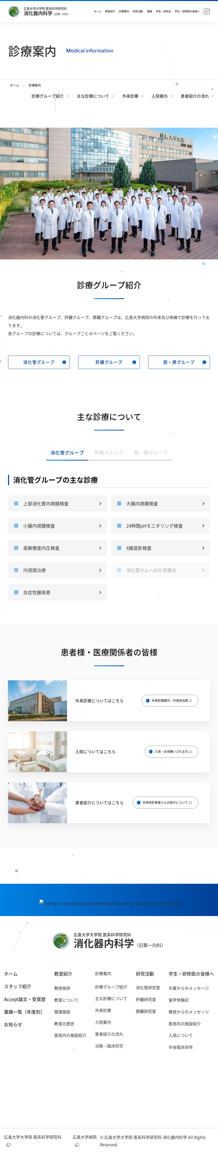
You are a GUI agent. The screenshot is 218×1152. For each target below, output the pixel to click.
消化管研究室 (148, 987)
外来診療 (130, 96)
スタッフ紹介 (17, 986)
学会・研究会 (163, 11)
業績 (149, 11)
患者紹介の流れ (195, 96)
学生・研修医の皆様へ (187, 11)
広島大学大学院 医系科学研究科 (32, 1140)
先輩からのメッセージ (189, 988)
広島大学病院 (85, 1140)
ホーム (97, 11)
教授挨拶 (62, 988)
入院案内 (159, 96)
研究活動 (138, 11)
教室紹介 (110, 11)
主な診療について (93, 96)
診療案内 (124, 11)
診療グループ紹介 (48, 96)
